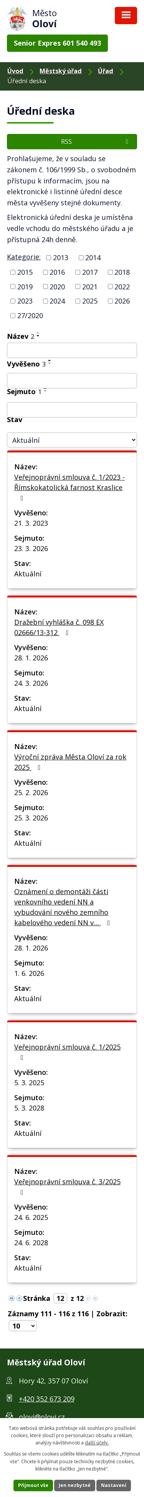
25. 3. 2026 (31, 817)
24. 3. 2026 (31, 683)
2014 (93, 257)
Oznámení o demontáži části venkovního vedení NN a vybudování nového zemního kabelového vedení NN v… (63, 907)
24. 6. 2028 (31, 1242)
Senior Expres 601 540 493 (57, 43)
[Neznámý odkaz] (11, 1297)
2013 (60, 257)
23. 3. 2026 (31, 548)
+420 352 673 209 (46, 1398)
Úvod (15, 71)
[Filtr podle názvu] (72, 350)
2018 (122, 272)
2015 (25, 272)
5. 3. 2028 (29, 1107)
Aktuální (27, 573)
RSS (96, 141)
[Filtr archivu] (72, 439)
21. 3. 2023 (31, 523)
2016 (57, 272)
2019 (25, 286)
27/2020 (30, 315)
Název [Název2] (20, 336)
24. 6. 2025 (31, 1217)
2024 (57, 300)
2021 (90, 286)
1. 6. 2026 (29, 973)
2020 (57, 286)
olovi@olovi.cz (42, 1416)
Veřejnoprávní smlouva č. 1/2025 (67, 1051)
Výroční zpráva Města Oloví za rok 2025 (70, 762)
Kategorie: (24, 256)
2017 (90, 272)
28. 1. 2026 (31, 657)
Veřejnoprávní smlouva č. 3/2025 (67, 1186)
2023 (25, 300)
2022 (122, 286)
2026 (122, 300)
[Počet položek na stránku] (22, 1325)
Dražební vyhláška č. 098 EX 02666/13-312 (59, 627)
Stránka (36, 1298)
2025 (90, 300)
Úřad (105, 71)
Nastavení (113, 1485)
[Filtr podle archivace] (72, 410)
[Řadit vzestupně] (38, 332)
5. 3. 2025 (29, 1082)
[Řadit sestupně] (38, 335)
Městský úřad (61, 71)
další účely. (97, 1442)
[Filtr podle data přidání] (72, 380)
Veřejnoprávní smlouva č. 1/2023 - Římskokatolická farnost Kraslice (69, 487)
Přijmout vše (33, 1485)
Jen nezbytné (75, 1485)
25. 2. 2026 (31, 792)
